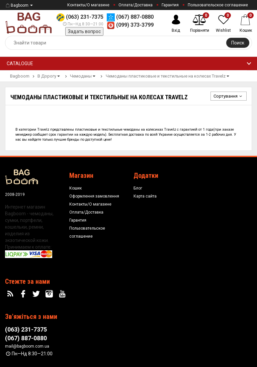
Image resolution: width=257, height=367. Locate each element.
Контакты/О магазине (88, 5)
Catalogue (20, 63)
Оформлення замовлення (94, 196)
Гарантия (170, 5)
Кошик (75, 188)
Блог (138, 188)
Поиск (237, 42)
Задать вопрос (84, 31)
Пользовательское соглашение (218, 5)
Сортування (228, 96)
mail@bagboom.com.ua (27, 346)
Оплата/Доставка (135, 5)
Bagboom (16, 5)
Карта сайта (145, 196)
